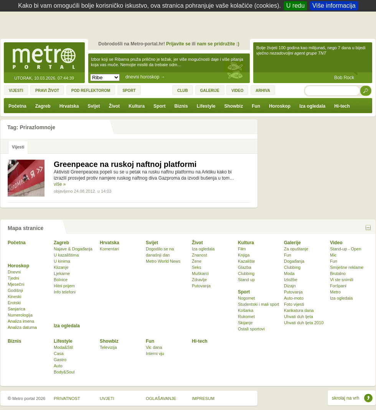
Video (336, 242)
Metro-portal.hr (44, 57)
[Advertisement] (190, 26)
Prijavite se (178, 44)
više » (60, 184)
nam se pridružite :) (218, 44)
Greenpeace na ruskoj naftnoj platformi (125, 164)
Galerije (292, 242)
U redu (295, 5)
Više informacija (334, 5)
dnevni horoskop (145, 77)
